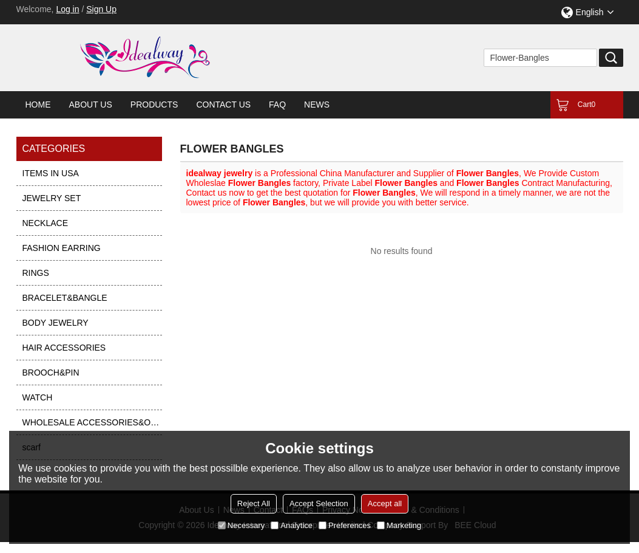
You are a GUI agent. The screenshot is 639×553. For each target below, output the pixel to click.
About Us (90, 104)
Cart (586, 104)
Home (38, 104)
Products (154, 104)
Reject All (253, 503)
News (317, 104)
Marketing (399, 525)
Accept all (385, 503)
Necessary (241, 525)
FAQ (277, 104)
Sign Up (101, 9)
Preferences (345, 525)
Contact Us (223, 104)
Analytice (292, 525)
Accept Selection (318, 503)
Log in (67, 9)
